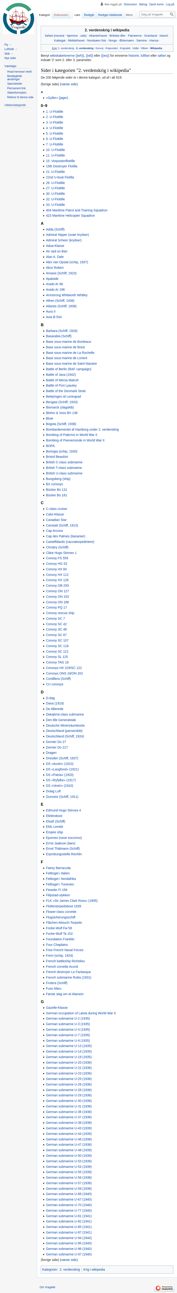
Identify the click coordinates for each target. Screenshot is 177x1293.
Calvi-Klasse (55, 514)
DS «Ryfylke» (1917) (61, 780)
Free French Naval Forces (64, 950)
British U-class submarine (64, 473)
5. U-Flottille (54, 133)
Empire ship (54, 832)
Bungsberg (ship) (58, 479)
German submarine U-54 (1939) (68, 1167)
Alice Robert (54, 267)
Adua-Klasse (55, 246)
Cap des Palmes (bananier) (65, 536)
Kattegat (60, 40)
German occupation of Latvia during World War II (81, 1013)
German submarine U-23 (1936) (68, 1073)
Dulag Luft (53, 791)
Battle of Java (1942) (61, 374)
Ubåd (136, 48)
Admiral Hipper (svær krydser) (67, 235)
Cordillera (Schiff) (58, 679)
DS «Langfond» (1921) (62, 769)
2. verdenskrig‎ (84, 48)
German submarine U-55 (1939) (68, 1172)
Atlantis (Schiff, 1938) (61, 306)
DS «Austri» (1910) (59, 764)
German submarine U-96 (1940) (68, 1249)
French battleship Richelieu (65, 961)
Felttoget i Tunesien (60, 884)
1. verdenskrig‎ (66, 48)
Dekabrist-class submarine (65, 714)
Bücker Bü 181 (56, 495)
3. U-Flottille (54, 122)
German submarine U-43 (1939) (68, 1128)
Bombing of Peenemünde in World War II (75, 440)
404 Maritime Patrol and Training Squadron (76, 210)
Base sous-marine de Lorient (66, 358)
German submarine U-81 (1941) (68, 1216)
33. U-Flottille (55, 205)
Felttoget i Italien (58, 873)
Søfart (49, 35)
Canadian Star (56, 520)
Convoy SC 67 (56, 635)
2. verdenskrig (70, 1269)
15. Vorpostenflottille (60, 161)
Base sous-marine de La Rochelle (70, 353)
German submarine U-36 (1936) (68, 1112)
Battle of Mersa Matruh (62, 380)
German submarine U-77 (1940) (68, 1210)
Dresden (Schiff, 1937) (62, 758)
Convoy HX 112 (57, 575)
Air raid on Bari (56, 251)
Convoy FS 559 (57, 558)
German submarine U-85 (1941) (68, 1227)
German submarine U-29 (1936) (68, 1095)
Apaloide (52, 279)
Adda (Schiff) (55, 229)
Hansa (154, 40)
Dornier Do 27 (56, 742)
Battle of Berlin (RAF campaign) (68, 369)
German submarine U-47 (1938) (68, 1144)
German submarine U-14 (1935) (68, 1051)
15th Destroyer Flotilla (61, 166)
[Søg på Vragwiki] (157, 14)
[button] (10, 66)
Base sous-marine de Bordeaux (68, 341)
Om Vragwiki (47, 1287)
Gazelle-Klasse (57, 1007)
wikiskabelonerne (62, 55)
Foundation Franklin (60, 939)
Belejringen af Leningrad (63, 396)
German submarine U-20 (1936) (68, 1062)
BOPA (50, 446)
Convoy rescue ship (60, 613)
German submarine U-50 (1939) (68, 1155)
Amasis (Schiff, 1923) (61, 273)
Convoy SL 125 (57, 657)
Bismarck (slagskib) (60, 407)
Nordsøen (93, 40)
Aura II (50, 311)
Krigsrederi (112, 48)
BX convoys (54, 484)
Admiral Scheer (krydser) (64, 240)
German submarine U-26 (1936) (68, 1084)
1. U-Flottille (54, 111)
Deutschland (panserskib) (64, 731)
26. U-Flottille (55, 183)
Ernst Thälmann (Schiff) (63, 848)
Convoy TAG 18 (57, 662)
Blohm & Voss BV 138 (61, 413)
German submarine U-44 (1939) (68, 1134)
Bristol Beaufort (57, 457)
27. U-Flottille (55, 188)
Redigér (89, 15)
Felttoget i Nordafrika (61, 879)
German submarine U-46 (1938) (68, 1139)
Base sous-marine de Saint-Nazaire (71, 363)
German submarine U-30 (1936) (68, 1101)
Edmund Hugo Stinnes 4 (63, 810)
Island (163, 35)
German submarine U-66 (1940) (68, 1194)
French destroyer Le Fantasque (68, 972)
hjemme (72, 35)
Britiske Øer (117, 35)
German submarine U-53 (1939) (68, 1161)
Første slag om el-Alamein (64, 994)
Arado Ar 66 (54, 284)
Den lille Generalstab (61, 720)
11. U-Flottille (55, 155)
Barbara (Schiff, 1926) (61, 331)
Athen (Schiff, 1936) (60, 300)
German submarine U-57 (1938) (68, 1183)
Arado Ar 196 (55, 289)
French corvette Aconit (62, 966)
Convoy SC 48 (56, 629)
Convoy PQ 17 (56, 607)
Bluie (49, 418)
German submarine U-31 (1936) (68, 1106)
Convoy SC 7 (55, 618)
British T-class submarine (64, 468)
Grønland (150, 35)
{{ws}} (105, 55)
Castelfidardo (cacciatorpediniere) (70, 542)
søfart (162, 55)
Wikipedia (156, 48)
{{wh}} (80, 55)
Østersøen (126, 40)
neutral (59, 35)
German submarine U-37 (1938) (68, 1117)
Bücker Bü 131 (56, 489)
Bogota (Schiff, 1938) (61, 424)
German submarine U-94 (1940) (68, 1238)
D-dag (50, 698)
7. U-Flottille (54, 144)
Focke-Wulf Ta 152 (59, 933)
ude (82, 35)
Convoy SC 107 (57, 640)
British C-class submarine (64, 462)
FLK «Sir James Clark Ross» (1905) (71, 900)
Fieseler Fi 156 (56, 890)
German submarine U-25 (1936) (68, 1079)
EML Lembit (54, 826)
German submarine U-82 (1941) (68, 1221)
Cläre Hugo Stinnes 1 (61, 553)
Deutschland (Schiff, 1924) (65, 736)
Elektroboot (54, 816)
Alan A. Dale (55, 257)
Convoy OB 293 (57, 585)
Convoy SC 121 (57, 651)
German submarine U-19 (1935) (68, 1057)
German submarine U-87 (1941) (68, 1232)
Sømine (141, 40)
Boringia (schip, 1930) (61, 451)
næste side (69, 84)
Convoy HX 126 (57, 580)
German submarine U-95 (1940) (68, 1243)
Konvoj (99, 48)
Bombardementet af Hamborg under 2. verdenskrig (82, 429)
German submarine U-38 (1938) (68, 1122)
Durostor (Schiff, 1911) (62, 797)
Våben (144, 48)
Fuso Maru (53, 988)
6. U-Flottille (54, 139)
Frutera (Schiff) (56, 983)
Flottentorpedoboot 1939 (63, 906)
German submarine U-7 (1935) (68, 1035)
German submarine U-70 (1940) (68, 1205)
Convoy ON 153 (57, 596)
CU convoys (54, 684)
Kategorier (49, 1269)
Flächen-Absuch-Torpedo (64, 922)
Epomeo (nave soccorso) (64, 838)
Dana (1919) (55, 703)
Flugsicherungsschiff (60, 917)
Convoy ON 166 (57, 602)
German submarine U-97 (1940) (68, 1254)
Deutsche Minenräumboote (65, 725)
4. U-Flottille (54, 128)
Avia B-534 (54, 317)
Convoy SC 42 (56, 624)
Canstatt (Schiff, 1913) (62, 525)
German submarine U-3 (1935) (68, 1024)
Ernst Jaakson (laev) (60, 843)
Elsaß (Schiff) (55, 821)
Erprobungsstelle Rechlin (64, 854)
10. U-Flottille (55, 150)
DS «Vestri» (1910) (59, 785)
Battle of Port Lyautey (61, 385)
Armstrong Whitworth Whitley (66, 295)
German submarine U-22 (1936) (68, 1068)
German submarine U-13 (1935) (68, 1046)
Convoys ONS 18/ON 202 (64, 673)
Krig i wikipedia (94, 1269)
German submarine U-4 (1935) (68, 1029)
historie (134, 55)
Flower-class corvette (61, 912)
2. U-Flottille (54, 117)
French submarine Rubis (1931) (68, 977)
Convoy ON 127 (57, 591)
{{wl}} (89, 55)
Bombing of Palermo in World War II (71, 435)
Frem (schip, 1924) (59, 955)
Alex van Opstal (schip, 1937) (67, 262)
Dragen (51, 752)
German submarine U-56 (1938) (68, 1177)
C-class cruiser (56, 509)
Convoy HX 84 (56, 569)
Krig (54, 48)
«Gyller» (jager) (57, 98)
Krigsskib (125, 48)
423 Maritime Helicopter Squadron (70, 215)
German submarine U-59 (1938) (68, 1188)
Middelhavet (76, 40)
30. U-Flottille (55, 193)
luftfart (145, 55)
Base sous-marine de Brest (65, 347)
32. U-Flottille (55, 199)
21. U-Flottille (55, 172)
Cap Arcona (54, 531)
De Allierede (54, 709)
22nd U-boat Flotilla (60, 177)
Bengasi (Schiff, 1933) (62, 402)
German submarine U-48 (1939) (68, 1150)
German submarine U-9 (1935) (68, 1040)
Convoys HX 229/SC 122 (64, 668)
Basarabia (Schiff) (58, 336)
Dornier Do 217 (57, 747)
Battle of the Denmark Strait (66, 391)
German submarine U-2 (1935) (68, 1018)
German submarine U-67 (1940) (68, 1199)
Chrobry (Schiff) (57, 547)
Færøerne (135, 35)
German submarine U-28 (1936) (68, 1090)
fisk (103, 40)
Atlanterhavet (98, 35)
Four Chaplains (57, 945)
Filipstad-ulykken (58, 895)
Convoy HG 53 (56, 563)
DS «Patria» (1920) (60, 775)
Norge (113, 40)
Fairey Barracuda (58, 868)
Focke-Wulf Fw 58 (59, 928)
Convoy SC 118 (57, 646)
